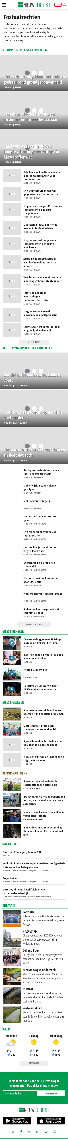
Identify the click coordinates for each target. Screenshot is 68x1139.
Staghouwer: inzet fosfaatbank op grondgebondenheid (41, 328)
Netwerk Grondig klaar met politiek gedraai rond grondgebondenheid (34, 79)
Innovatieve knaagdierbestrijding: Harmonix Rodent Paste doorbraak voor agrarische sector (43, 829)
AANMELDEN (51, 1093)
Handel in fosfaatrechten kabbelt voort (32, 377)
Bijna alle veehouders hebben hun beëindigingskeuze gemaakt (43, 742)
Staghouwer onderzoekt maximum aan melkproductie (40, 313)
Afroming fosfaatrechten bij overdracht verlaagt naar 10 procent (39, 262)
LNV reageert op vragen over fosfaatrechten (40, 533)
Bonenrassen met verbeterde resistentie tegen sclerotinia (40, 782)
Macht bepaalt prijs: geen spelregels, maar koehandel (39, 727)
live (59, 4)
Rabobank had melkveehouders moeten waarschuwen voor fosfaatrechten (41, 175)
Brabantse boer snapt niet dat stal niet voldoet (41, 610)
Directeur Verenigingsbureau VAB (22, 852)
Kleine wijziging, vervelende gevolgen (40, 487)
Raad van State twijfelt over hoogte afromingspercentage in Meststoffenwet (31, 151)
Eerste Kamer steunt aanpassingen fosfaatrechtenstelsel (36, 296)
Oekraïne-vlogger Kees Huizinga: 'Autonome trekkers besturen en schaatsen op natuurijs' (42, 641)
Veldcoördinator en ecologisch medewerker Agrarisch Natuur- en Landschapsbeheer (34, 865)
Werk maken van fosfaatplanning (43, 593)
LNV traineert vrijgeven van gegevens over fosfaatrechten (41, 192)
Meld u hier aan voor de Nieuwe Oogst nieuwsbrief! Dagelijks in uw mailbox (34, 1083)
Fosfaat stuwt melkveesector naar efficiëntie (40, 580)
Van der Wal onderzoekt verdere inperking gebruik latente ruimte (42, 279)
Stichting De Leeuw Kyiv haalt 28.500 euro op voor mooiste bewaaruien (40, 687)
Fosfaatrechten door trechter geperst (40, 518)
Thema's (8, 905)
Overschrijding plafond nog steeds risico (39, 564)
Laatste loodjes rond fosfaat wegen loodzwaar (40, 549)
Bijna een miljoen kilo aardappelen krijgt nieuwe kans (43, 758)
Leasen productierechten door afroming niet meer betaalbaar (30, 116)
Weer (6, 1029)
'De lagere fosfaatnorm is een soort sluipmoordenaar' (41, 471)
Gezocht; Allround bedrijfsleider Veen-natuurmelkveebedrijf (25, 891)
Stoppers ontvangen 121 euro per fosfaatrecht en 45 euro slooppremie (42, 209)
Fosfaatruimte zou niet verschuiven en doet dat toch (34, 452)
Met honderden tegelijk (37, 501)
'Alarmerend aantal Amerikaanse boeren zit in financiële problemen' (43, 712)
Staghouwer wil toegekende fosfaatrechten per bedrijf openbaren (40, 243)
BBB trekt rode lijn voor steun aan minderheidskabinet (43, 656)
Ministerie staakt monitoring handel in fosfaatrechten (40, 226)
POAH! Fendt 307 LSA (35, 670)
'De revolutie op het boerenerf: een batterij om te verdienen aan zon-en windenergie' (44, 798)
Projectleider (10, 878)
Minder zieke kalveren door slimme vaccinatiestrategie (43, 813)
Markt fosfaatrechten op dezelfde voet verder (33, 414)
